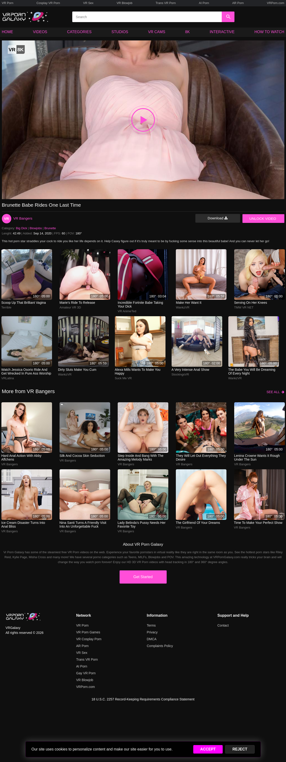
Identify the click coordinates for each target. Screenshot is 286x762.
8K (187, 32)
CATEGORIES (79, 32)
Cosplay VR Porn (48, 3)
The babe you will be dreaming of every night (251, 371)
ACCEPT (208, 749)
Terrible (6, 307)
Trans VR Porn (166, 3)
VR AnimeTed (127, 311)
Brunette (50, 228)
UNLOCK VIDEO (263, 219)
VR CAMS (156, 32)
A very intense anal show (190, 369)
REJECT (239, 749)
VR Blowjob (124, 3)
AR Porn (238, 3)
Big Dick (21, 228)
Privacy (152, 632)
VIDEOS (40, 32)
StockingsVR (180, 374)
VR (6, 219)
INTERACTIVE (222, 32)
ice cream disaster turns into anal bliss (23, 524)
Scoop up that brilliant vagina (23, 302)
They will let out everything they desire (201, 457)
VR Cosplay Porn (88, 639)
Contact (223, 625)
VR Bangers (22, 218)
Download (218, 218)
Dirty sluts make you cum (77, 369)
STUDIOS (119, 32)
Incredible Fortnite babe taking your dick (140, 304)
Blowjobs (36, 228)
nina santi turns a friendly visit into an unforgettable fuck (83, 524)
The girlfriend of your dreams (198, 523)
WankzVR (182, 307)
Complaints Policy (160, 646)
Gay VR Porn (86, 673)
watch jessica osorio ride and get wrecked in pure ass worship (26, 371)
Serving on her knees (250, 302)
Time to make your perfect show (258, 523)
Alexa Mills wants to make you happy (138, 371)
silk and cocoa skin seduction (82, 456)
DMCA (152, 639)
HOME (7, 32)
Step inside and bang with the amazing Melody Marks (140, 457)
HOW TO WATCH (269, 32)
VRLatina (7, 378)
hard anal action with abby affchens (21, 457)
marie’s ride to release (77, 302)
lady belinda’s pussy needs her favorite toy (142, 524)
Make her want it (188, 302)
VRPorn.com (275, 3)
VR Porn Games (88, 632)
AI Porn (204, 3)
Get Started (143, 577)
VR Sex (88, 3)
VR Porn (7, 3)
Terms (151, 625)
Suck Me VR (123, 378)
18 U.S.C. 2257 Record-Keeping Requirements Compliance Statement (143, 699)
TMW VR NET (244, 307)
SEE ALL (275, 392)
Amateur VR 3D (70, 307)
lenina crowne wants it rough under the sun (257, 457)
